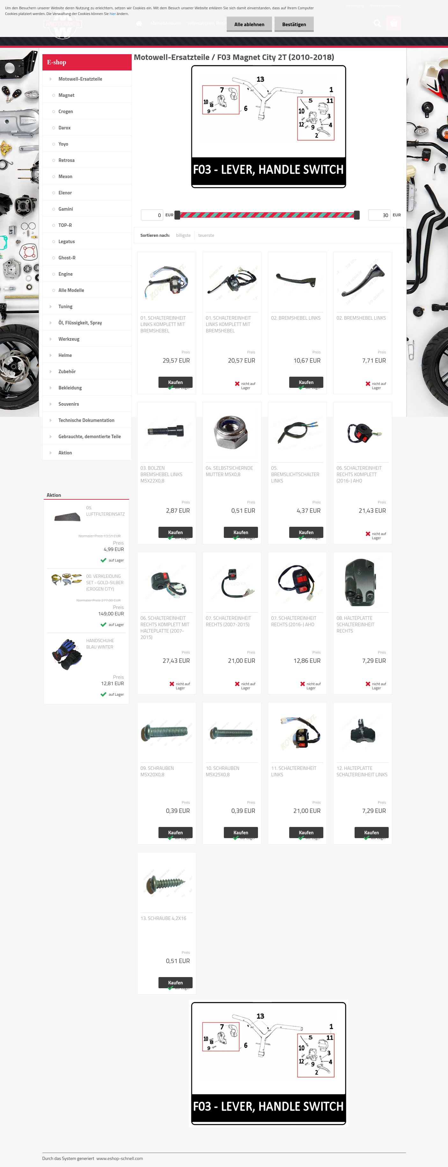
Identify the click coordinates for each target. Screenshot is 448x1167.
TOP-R (65, 225)
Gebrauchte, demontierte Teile (90, 436)
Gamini (66, 209)
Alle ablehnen (248, 24)
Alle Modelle (71, 290)
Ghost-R (67, 257)
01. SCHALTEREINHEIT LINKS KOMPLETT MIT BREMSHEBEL (163, 324)
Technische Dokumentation (87, 420)
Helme (65, 355)
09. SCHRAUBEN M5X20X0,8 (157, 771)
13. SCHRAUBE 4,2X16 (164, 918)
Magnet (67, 95)
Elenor (65, 192)
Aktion (65, 452)
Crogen (66, 111)
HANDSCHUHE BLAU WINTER (100, 643)
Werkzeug (69, 339)
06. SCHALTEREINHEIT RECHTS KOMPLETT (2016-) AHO (359, 474)
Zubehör (67, 371)
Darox (65, 127)
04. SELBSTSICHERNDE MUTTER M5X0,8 (229, 471)
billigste (183, 235)
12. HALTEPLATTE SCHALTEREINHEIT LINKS (362, 771)
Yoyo (64, 144)
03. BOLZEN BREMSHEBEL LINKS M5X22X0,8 (162, 474)
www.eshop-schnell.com (119, 1158)
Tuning (66, 306)
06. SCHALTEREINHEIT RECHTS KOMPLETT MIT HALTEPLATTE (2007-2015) (165, 628)
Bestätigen (294, 24)
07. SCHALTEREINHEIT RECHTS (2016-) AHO (294, 621)
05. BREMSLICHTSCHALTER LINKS (295, 474)
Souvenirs (69, 404)
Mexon (66, 176)
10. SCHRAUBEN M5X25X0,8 (222, 771)
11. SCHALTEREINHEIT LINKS (294, 771)
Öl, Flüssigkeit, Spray (80, 322)
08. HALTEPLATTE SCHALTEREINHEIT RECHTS (356, 624)
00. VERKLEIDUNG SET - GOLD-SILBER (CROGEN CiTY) (104, 582)
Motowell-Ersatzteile (80, 79)
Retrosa (67, 160)
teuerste (206, 235)
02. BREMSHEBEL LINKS (296, 318)
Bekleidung (70, 387)
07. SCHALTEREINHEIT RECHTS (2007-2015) (228, 621)
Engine (66, 274)
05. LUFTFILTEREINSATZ (105, 510)
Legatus (67, 241)
